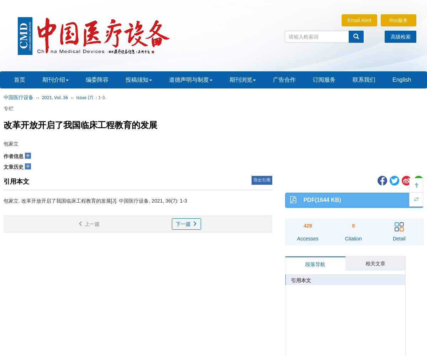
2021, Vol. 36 (55, 98)
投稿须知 (139, 80)
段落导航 (315, 264)
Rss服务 (398, 20)
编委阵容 (97, 80)
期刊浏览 (243, 80)
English (401, 80)
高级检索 (401, 37)
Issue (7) (84, 98)
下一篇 (186, 224)
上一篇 (89, 224)
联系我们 (364, 80)
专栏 (9, 108)
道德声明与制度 (190, 80)
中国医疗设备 (18, 98)
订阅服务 (324, 80)
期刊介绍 (55, 80)
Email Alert (359, 20)
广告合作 (284, 80)
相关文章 (375, 263)
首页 (19, 80)
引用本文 (301, 280)
